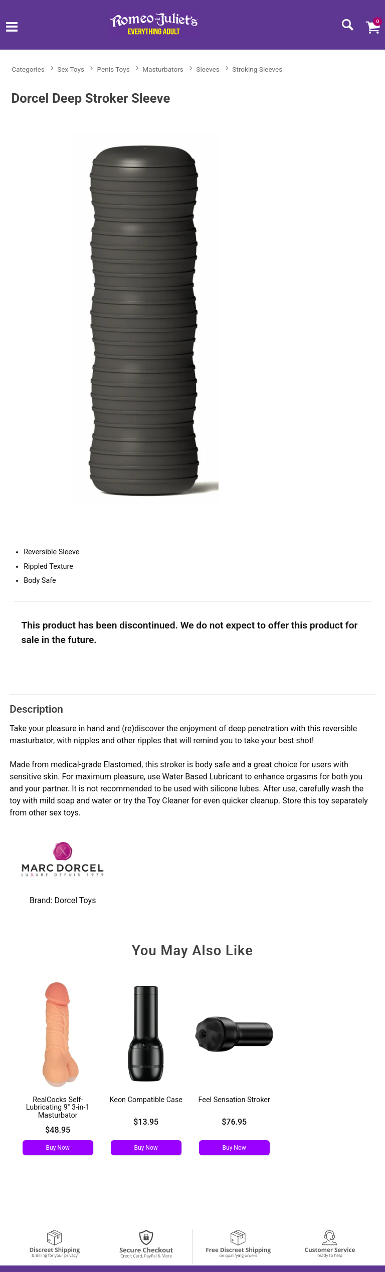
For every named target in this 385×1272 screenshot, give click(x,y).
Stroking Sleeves (257, 69)
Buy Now (58, 1147)
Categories (28, 69)
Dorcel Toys (75, 900)
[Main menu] (12, 28)
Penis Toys (113, 69)
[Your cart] (372, 27)
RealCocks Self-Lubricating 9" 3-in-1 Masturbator (58, 1108)
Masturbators (162, 69)
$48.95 (57, 1130)
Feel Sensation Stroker (234, 1100)
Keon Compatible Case (145, 1100)
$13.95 (145, 1122)
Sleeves (207, 69)
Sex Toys (70, 69)
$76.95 (234, 1122)
